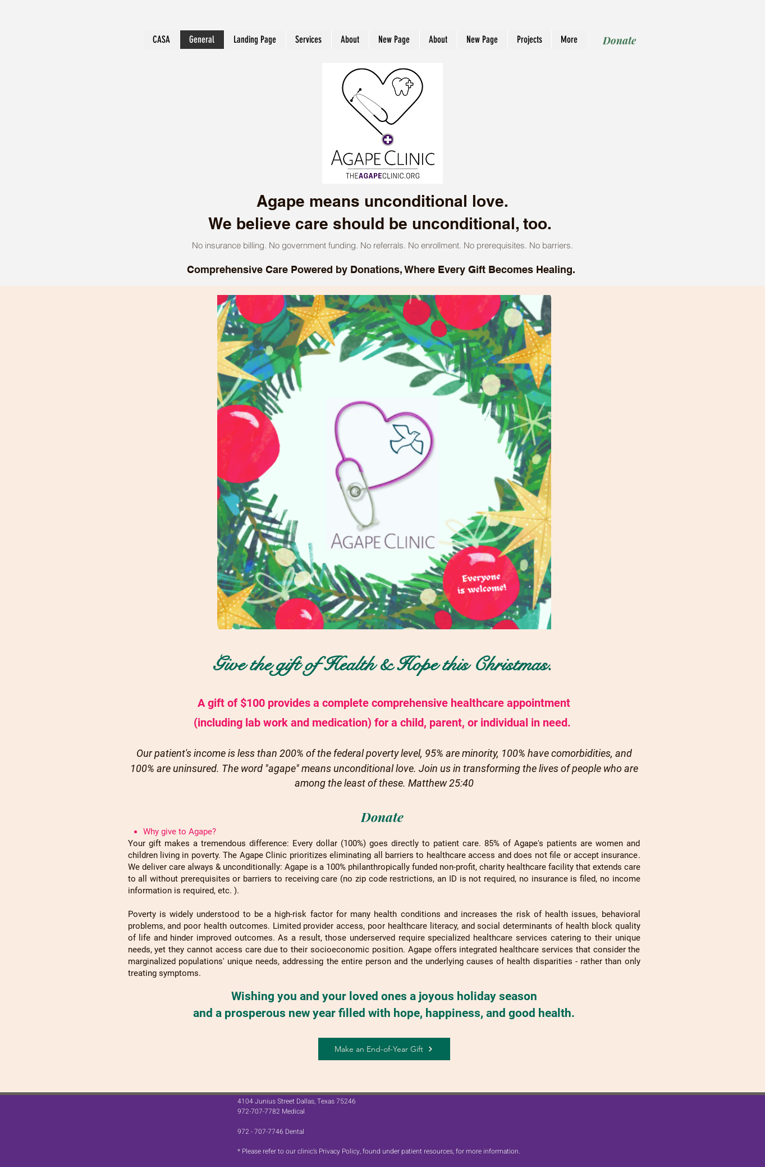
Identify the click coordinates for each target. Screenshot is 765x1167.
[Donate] (619, 40)
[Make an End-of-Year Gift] (384, 1049)
